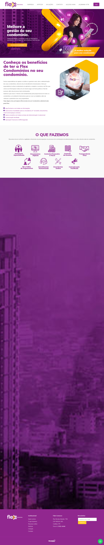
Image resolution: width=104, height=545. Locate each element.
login (96, 4)
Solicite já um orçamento (17, 45)
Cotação (30, 529)
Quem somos (32, 519)
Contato (30, 531)
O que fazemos (32, 521)
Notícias (30, 526)
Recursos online (32, 524)
